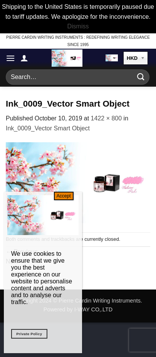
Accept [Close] (64, 196)
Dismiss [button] (78, 26)
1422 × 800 (106, 118)
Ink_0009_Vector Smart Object (48, 128)
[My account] (24, 57)
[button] (10, 58)
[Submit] (141, 76)
